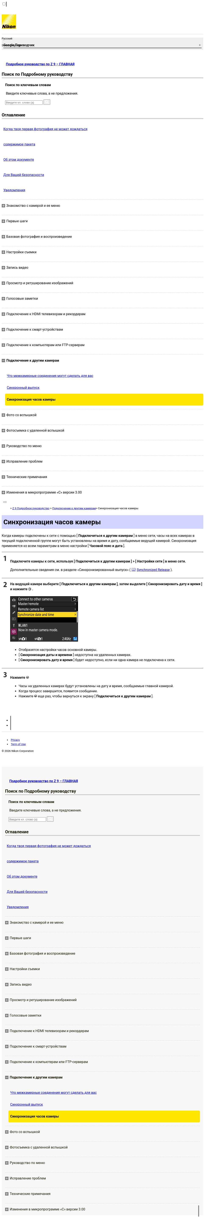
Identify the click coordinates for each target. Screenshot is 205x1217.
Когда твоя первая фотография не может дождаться (45, 129)
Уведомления (14, 190)
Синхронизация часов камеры (31, 399)
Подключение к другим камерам (74, 508)
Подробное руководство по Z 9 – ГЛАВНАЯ (40, 64)
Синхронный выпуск (23, 388)
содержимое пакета (19, 144)
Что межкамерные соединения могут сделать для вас (50, 376)
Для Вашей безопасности (23, 175)
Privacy (15, 739)
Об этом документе (18, 160)
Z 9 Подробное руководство (30, 508)
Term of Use (18, 744)
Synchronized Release (153, 570)
